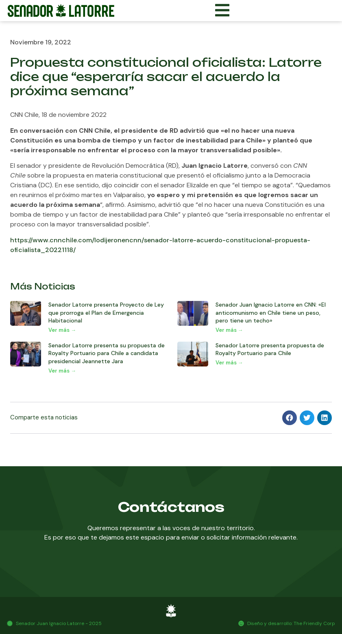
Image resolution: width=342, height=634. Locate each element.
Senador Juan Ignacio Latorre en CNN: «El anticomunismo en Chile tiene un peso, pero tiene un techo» (271, 312)
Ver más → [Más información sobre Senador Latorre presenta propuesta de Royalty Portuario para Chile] (229, 362)
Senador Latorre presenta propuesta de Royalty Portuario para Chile (270, 349)
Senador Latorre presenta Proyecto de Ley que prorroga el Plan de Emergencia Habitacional (106, 312)
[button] (289, 417)
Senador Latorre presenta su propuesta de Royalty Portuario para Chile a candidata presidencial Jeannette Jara (106, 353)
